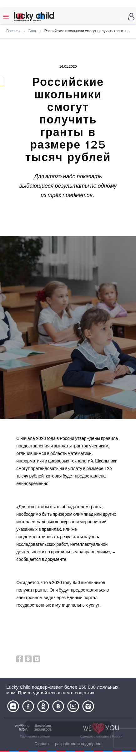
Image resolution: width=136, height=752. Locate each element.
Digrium (42, 743)
